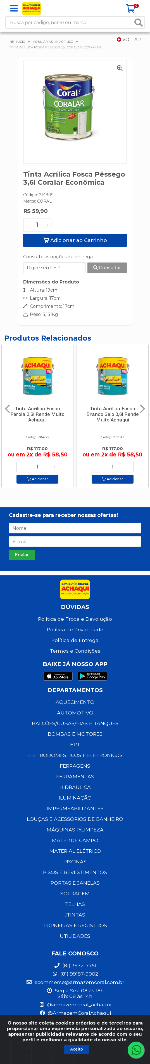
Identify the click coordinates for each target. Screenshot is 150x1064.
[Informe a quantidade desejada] (37, 225)
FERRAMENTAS (75, 776)
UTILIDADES (75, 936)
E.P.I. (75, 744)
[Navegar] (7, 408)
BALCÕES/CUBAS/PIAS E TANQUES (75, 723)
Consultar (107, 267)
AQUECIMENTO (75, 702)
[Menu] (14, 8)
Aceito (76, 1049)
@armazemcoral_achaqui (75, 1004)
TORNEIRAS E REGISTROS (75, 925)
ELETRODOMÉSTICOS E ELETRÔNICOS (75, 755)
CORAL (44, 201)
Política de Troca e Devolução (75, 619)
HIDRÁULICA (75, 787)
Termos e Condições (75, 651)
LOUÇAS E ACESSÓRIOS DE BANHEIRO (75, 819)
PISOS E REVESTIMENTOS (75, 872)
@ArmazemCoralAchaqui (75, 1013)
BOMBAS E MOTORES (75, 734)
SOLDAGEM (75, 893)
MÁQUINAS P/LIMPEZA (75, 830)
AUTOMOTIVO (75, 713)
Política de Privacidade (75, 629)
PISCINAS (75, 861)
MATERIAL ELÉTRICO (75, 851)
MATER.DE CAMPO (75, 840)
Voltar (129, 39)
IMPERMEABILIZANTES (75, 808)
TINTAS (75, 915)
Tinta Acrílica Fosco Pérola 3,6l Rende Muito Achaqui (37, 414)
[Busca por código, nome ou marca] (69, 22)
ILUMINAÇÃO (75, 798)
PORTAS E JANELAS (75, 883)
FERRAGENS (75, 766)
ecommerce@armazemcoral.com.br (75, 982)
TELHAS (75, 904)
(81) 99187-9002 (75, 974)
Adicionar (37, 479)
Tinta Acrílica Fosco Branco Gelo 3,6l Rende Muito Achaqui (112, 414)
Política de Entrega (75, 640)
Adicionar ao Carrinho (75, 240)
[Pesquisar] (138, 22)
